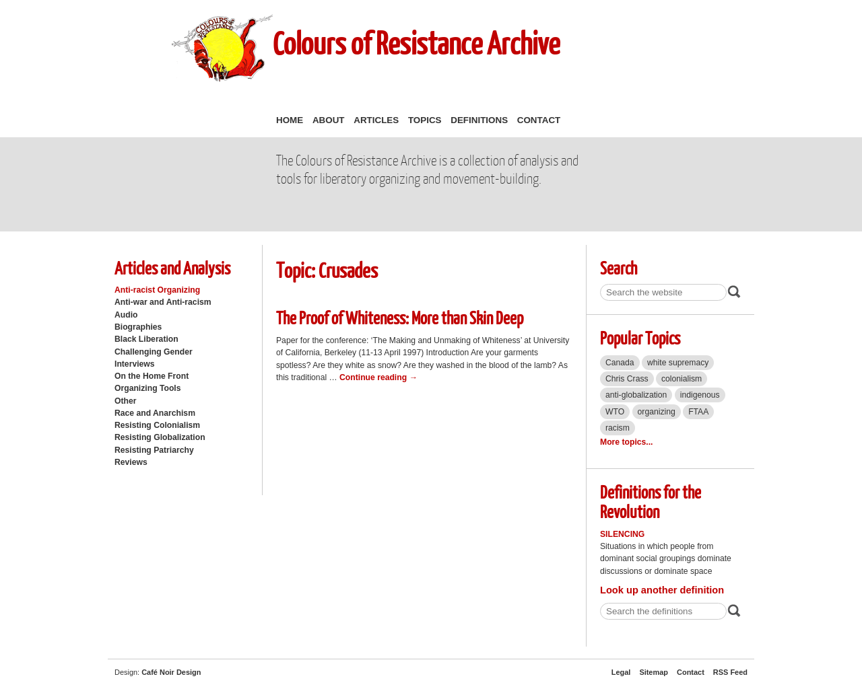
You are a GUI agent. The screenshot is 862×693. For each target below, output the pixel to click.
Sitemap (653, 672)
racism (617, 428)
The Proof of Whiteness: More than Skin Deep (399, 317)
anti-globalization (636, 395)
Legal (621, 672)
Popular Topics (640, 337)
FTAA (698, 411)
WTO (614, 411)
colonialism (681, 379)
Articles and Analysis (172, 267)
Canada (619, 362)
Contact (538, 120)
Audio (125, 315)
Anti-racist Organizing (157, 290)
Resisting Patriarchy (154, 450)
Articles (376, 120)
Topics (425, 120)
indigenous (700, 395)
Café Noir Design (171, 672)
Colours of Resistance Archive (416, 42)
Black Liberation (146, 339)
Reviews (130, 462)
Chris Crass (627, 379)
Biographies (138, 327)
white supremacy (677, 362)
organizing (656, 411)
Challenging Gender (153, 352)
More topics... (626, 442)
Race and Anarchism (154, 413)
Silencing (622, 534)
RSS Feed (730, 672)
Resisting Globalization (159, 437)
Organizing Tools (147, 388)
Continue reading (378, 377)
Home (289, 120)
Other (125, 401)
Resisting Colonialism (157, 425)
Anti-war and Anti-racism (162, 302)
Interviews (134, 364)
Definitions (479, 120)
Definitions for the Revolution (650, 501)
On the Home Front (151, 376)
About (328, 120)
